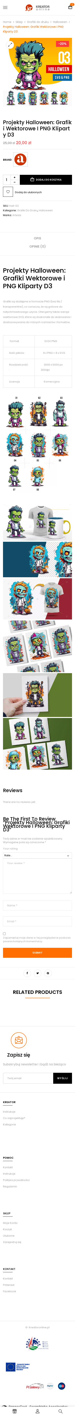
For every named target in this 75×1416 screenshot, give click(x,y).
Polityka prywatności (16, 1180)
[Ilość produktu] (10, 180)
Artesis (16, 215)
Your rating (10, 849)
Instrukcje (9, 1174)
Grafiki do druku (38, 22)
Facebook (9, 1291)
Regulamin (10, 1186)
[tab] (37, 240)
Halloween (60, 22)
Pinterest (8, 1285)
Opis (37, 238)
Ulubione (9, 1236)
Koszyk (7, 1229)
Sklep (19, 22)
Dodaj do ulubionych (28, 192)
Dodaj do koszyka (49, 179)
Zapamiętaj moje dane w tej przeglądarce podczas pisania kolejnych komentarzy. (37, 939)
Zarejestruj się (12, 1242)
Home (7, 22)
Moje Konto (10, 1223)
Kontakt (8, 1167)
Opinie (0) (37, 246)
